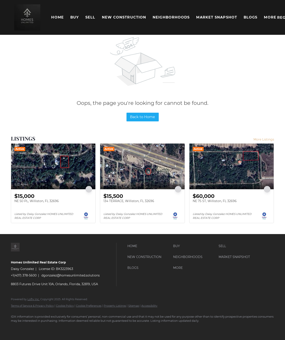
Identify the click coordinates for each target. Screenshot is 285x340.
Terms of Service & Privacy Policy (32, 305)
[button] (27, 17)
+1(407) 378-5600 (24, 275)
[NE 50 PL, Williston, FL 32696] (53, 166)
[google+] (104, 328)
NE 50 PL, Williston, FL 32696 (36, 201)
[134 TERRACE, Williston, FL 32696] (142, 166)
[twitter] (41, 328)
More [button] (270, 17)
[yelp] (54, 328)
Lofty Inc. (33, 299)
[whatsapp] (117, 328)
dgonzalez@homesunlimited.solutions (70, 275)
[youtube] (79, 328)
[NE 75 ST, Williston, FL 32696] (231, 166)
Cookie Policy (65, 305)
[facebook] (16, 328)
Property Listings (115, 305)
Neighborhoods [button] (171, 17)
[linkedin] (29, 328)
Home (57, 17)
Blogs (251, 17)
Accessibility (149, 305)
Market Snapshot (216, 17)
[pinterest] (92, 328)
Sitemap (133, 305)
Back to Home (142, 117)
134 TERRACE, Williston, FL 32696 (128, 201)
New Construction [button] (124, 17)
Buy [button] (74, 17)
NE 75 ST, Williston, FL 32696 (215, 201)
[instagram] (66, 328)
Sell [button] (90, 17)
